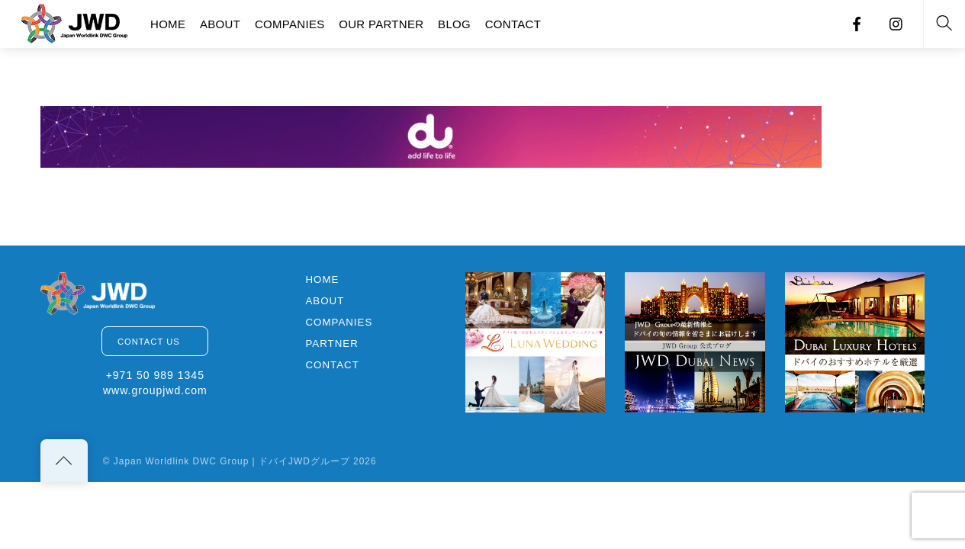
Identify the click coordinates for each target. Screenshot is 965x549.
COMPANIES (290, 24)
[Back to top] (64, 460)
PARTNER (331, 343)
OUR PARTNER (381, 24)
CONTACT (513, 24)
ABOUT (220, 24)
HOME (167, 24)
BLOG (454, 24)
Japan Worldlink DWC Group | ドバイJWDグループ (232, 461)
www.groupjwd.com (155, 390)
